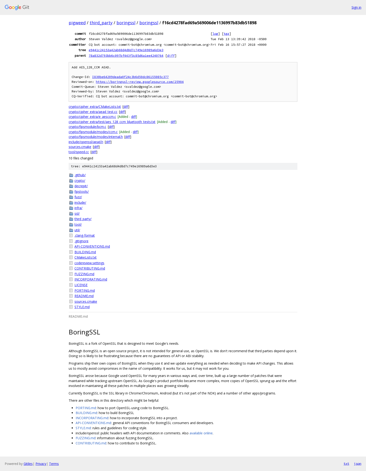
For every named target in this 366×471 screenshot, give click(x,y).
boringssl (125, 22)
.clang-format (84, 235)
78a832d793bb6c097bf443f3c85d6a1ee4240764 (126, 55)
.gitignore (81, 241)
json (357, 463)
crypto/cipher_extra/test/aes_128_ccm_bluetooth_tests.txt (112, 122)
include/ (80, 202)
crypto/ (79, 180)
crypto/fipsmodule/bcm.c (87, 126)
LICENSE (81, 285)
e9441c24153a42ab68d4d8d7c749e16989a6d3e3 (126, 50)
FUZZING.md (84, 274)
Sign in (356, 7)
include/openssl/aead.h (86, 142)
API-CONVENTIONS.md (92, 246)
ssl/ (77, 213)
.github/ (80, 175)
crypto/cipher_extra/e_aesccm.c (92, 116)
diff (171, 55)
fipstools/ (81, 191)
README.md (84, 296)
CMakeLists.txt (85, 257)
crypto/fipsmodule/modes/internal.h (96, 136)
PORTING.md (84, 290)
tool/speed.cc (79, 152)
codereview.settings (89, 263)
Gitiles (28, 463)
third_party (101, 22)
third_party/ (83, 219)
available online (201, 433)
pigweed (77, 22)
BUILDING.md (85, 252)
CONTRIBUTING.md (89, 268)
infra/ (78, 208)
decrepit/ (81, 186)
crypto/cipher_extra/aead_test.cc (93, 111)
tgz (226, 34)
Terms (54, 463)
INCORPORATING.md (90, 279)
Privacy (40, 463)
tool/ (78, 224)
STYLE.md (82, 307)
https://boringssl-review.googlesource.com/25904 (140, 82)
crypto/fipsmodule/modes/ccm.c (93, 132)
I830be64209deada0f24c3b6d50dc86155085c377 (130, 77)
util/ (77, 230)
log (215, 34)
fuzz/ (78, 197)
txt (346, 463)
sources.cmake (80, 146)
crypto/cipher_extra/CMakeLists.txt (95, 106)
